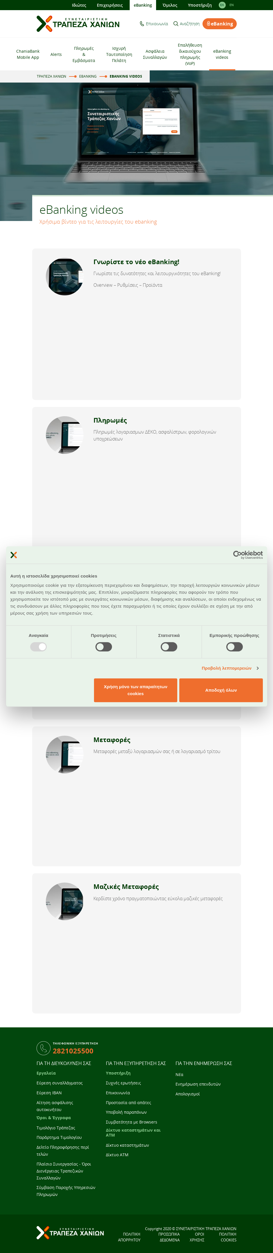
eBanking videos (222, 54)
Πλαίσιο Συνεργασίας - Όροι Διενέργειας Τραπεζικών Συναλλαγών (64, 1171)
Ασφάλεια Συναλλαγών (155, 54)
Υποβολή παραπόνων (126, 1112)
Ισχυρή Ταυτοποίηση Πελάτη (119, 54)
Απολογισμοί (188, 1094)
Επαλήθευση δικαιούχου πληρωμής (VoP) (190, 54)
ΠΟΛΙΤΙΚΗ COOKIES (227, 1237)
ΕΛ (222, 5)
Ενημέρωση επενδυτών (198, 1084)
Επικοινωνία (157, 24)
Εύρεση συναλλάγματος (60, 1083)
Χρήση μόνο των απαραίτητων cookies (135, 690)
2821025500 (73, 1050)
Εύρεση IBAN (49, 1092)
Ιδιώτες (79, 5)
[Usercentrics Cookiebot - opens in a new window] (237, 555)
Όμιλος (170, 5)
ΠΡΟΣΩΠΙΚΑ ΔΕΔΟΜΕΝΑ (169, 1237)
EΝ (231, 5)
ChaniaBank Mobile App (27, 54)
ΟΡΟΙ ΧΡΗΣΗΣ (197, 1237)
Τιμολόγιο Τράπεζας (56, 1127)
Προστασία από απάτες (128, 1102)
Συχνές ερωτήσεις (123, 1083)
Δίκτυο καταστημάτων (127, 1145)
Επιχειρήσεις (110, 5)
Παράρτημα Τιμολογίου (59, 1137)
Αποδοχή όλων (221, 690)
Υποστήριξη (200, 5)
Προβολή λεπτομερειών (227, 668)
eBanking (143, 5)
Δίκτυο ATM (117, 1154)
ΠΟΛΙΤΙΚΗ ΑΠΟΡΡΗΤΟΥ (129, 1237)
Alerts (56, 54)
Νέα (179, 1074)
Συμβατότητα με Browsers (131, 1122)
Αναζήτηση (190, 24)
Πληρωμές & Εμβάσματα (84, 54)
